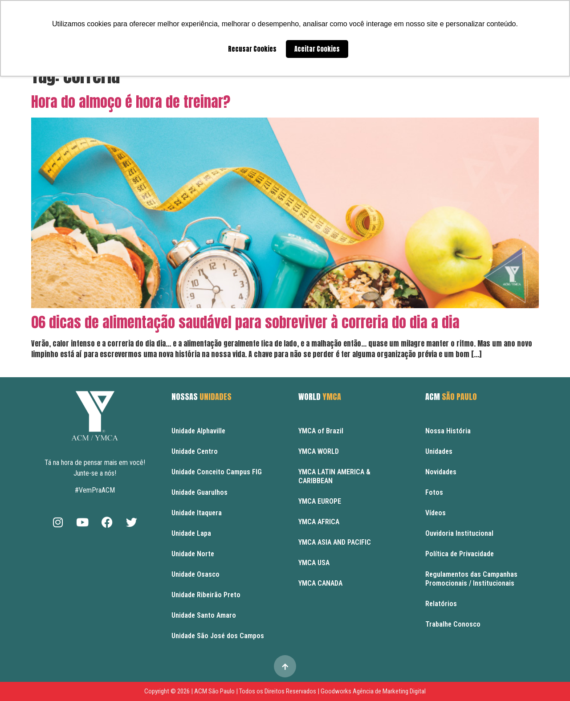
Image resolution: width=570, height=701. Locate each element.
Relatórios (441, 603)
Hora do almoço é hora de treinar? (130, 102)
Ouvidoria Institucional (459, 533)
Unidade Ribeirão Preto (205, 595)
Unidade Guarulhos (199, 492)
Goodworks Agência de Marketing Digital (373, 691)
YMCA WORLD (318, 451)
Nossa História (448, 431)
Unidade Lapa (191, 533)
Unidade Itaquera (196, 513)
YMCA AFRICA (318, 522)
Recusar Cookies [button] (252, 49)
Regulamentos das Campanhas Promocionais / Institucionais (471, 578)
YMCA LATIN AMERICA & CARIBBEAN (334, 476)
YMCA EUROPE (319, 501)
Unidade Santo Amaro (203, 615)
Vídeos (435, 513)
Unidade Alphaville (198, 431)
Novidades (440, 472)
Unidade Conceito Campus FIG (216, 472)
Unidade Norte (192, 554)
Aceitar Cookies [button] (317, 49)
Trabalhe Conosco (452, 624)
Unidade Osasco (195, 574)
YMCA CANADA (320, 583)
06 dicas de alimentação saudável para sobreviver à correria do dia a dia (245, 322)
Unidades (438, 451)
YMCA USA (314, 562)
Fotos (434, 492)
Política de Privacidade (459, 554)
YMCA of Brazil (320, 431)
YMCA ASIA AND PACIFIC (334, 542)
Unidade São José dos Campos (217, 636)
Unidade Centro (194, 451)
